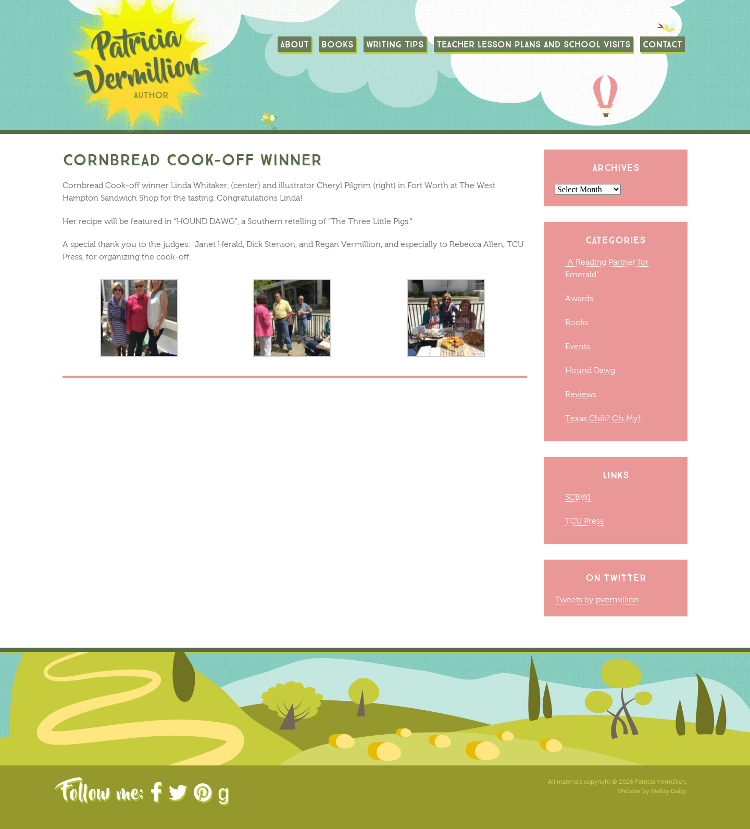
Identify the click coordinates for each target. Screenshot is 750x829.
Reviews (580, 394)
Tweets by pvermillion (597, 599)
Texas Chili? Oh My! (603, 418)
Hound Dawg (590, 370)
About (294, 44)
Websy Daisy (668, 791)
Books (337, 44)
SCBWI (578, 496)
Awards (579, 298)
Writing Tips (395, 44)
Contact (662, 44)
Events (577, 346)
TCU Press (584, 520)
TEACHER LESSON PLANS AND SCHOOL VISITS (533, 44)
